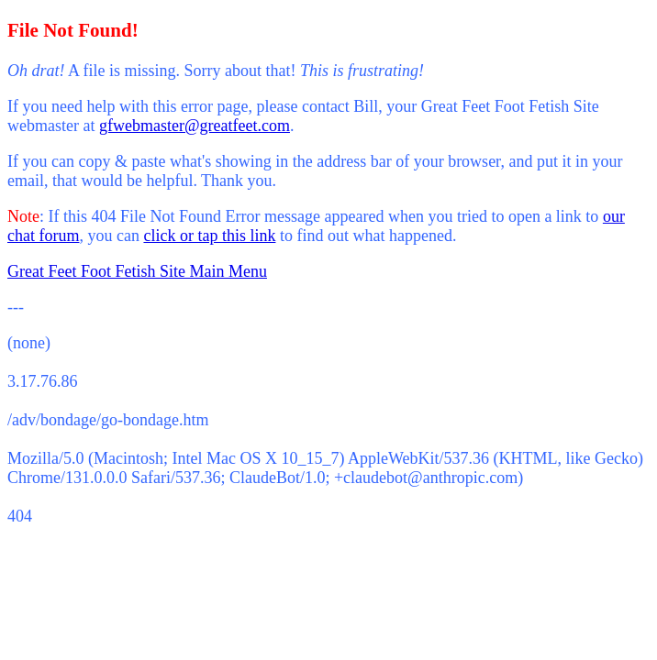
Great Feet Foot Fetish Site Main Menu (137, 271)
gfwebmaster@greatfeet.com (194, 125)
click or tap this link (209, 235)
